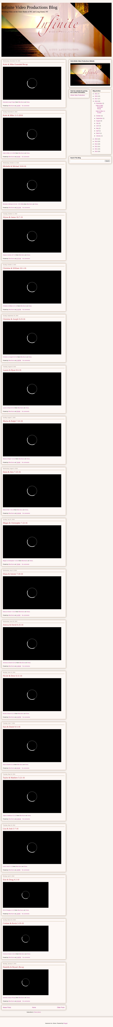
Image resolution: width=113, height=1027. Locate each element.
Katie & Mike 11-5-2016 (13, 115)
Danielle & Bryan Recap (9, 997)
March (98, 133)
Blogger (65, 1023)
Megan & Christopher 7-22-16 (15, 523)
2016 (96, 101)
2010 (96, 151)
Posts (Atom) (37, 1012)
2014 (96, 141)
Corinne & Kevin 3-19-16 (13, 923)
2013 (96, 144)
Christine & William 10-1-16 (14, 268)
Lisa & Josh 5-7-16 (10, 828)
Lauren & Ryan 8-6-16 (12, 370)
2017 (96, 98)
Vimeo (28, 102)
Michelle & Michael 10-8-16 (14, 166)
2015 (96, 139)
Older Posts (61, 1007)
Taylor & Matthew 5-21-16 (14, 777)
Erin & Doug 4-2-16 (11, 879)
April (97, 131)
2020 (96, 96)
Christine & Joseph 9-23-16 (14, 319)
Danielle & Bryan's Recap (13, 967)
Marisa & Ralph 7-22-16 (13, 421)
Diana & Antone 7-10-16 (13, 574)
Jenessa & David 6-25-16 (13, 625)
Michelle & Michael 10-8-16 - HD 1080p (13, 204)
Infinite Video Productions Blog (29, 7)
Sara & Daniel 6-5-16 (11, 727)
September (99, 118)
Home (34, 1007)
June (97, 125)
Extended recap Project (9, 102)
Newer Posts (7, 1007)
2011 (96, 149)
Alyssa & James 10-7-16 (13, 217)
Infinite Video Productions (77, 95)
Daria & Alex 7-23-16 (12, 472)
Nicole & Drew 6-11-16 (12, 676)
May (97, 128)
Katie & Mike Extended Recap (15, 64)
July (97, 123)
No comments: (26, 105)
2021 (96, 93)
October (98, 116)
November (99, 103)
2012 (96, 146)
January (98, 136)
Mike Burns (21, 102)
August (98, 121)
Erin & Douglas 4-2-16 (9, 910)
